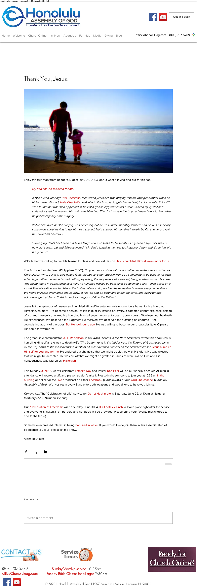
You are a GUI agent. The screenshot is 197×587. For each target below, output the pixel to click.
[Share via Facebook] (26, 452)
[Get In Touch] (181, 16)
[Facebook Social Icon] (153, 17)
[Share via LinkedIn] (45, 452)
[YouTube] (163, 17)
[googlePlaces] (194, 35)
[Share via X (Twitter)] (36, 452)
